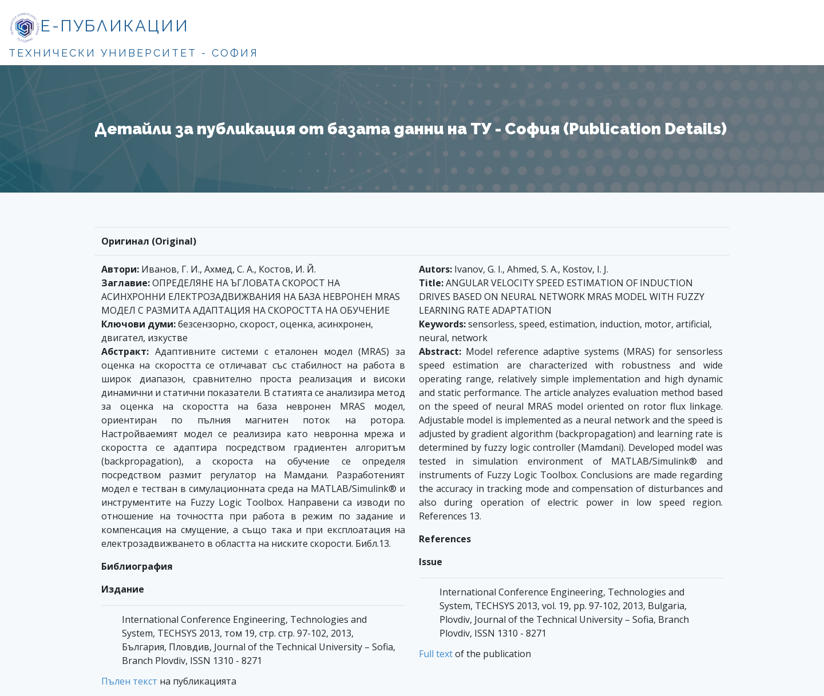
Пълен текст (129, 681)
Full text (436, 653)
